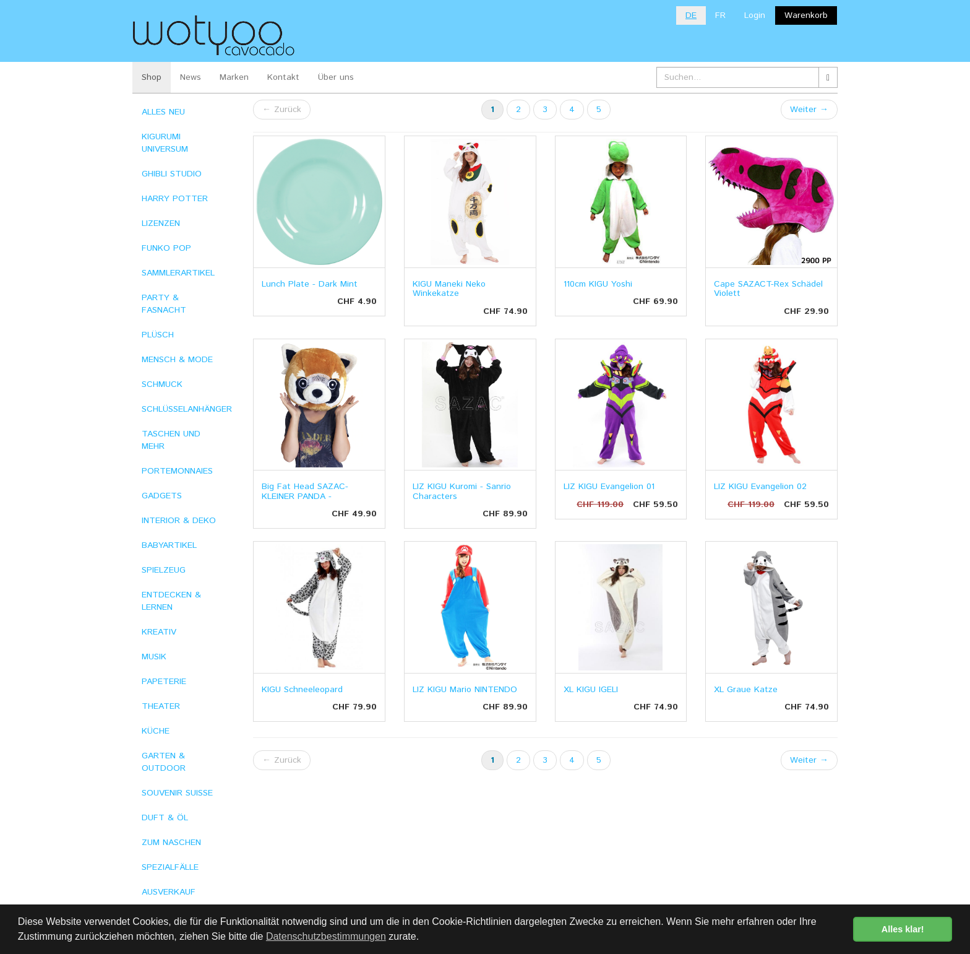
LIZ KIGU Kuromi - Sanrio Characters (462, 491)
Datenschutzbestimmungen (326, 936)
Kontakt (283, 77)
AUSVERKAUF (168, 892)
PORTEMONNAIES (177, 471)
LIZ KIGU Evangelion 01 (609, 486)
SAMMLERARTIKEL (178, 273)
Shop (151, 77)
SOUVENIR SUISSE (177, 793)
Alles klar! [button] (903, 929)
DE (691, 15)
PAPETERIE (164, 681)
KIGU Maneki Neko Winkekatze (449, 289)
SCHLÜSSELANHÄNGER (187, 409)
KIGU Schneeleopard (302, 689)
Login (754, 15)
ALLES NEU (163, 112)
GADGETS (162, 496)
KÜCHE (156, 731)
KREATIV (159, 632)
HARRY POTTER (175, 199)
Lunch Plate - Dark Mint (310, 284)
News (190, 77)
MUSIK (154, 657)
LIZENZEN (161, 223)
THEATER (161, 706)
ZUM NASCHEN (171, 842)
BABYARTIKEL (169, 545)
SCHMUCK (162, 384)
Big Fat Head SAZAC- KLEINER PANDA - (305, 491)
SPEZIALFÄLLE (170, 867)
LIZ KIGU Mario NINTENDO (465, 689)
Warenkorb (806, 15)
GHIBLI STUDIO (172, 174)
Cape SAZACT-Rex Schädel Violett (768, 289)
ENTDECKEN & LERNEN (171, 601)
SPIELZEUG (164, 570)
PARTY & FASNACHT (164, 304)
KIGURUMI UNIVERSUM (165, 143)
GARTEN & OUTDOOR (164, 762)
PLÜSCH (158, 335)
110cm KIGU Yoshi (598, 284)
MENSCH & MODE (177, 359)
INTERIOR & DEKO (179, 520)
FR (720, 15)
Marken (234, 77)
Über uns (336, 77)
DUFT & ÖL (165, 818)
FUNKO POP (166, 248)
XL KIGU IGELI (591, 689)
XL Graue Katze (746, 689)
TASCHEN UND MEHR (171, 440)
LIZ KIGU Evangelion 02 (760, 486)
